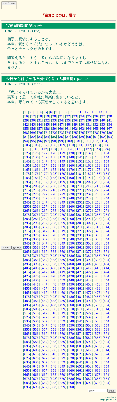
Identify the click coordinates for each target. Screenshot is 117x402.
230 (71, 194)
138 (53, 157)
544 (106, 321)
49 (75, 124)
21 (61, 116)
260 (71, 206)
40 (103, 120)
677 (44, 379)
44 (40, 124)
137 (44, 157)
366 (36, 251)
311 (80, 227)
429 (62, 276)
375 (27, 256)
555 (27, 329)
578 (53, 338)
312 (88, 227)
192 (89, 178)
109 (62, 145)
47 (61, 124)
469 (62, 292)
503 (97, 305)
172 (89, 169)
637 (44, 362)
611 (80, 350)
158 (53, 165)
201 (80, 182)
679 (62, 379)
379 (62, 256)
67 (110, 128)
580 (71, 338)
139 (62, 157)
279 (62, 215)
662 (89, 370)
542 (89, 321)
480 (71, 297)
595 (27, 346)
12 (86, 112)
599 (62, 346)
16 (26, 116)
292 (89, 219)
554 (106, 325)
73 (61, 133)
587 (44, 342)
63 (82, 128)
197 (44, 182)
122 (88, 149)
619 (62, 354)
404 (106, 264)
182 (89, 174)
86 (61, 137)
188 (53, 178)
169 (62, 169)
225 (27, 194)
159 (62, 165)
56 (33, 128)
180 (71, 174)
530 (71, 317)
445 (27, 284)
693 (97, 383)
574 (106, 333)
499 (62, 305)
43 (33, 124)
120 (70, 149)
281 (80, 215)
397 (44, 264)
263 (97, 206)
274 (106, 210)
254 (106, 202)
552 (89, 325)
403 (97, 264)
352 (89, 243)
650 (71, 366)
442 (89, 280)
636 (36, 362)
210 (71, 186)
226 (36, 194)
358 (53, 247)
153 (97, 161)
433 (97, 276)
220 (71, 190)
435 (27, 280)
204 (106, 182)
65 (96, 128)
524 (106, 313)
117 (44, 149)
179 (62, 174)
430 (71, 276)
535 (27, 321)
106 (36, 145)
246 (36, 202)
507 (44, 309)
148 (53, 161)
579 (62, 338)
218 (53, 190)
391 (80, 260)
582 (89, 338)
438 (53, 280)
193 (97, 178)
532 (89, 317)
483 (97, 297)
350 (71, 243)
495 (27, 305)
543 (97, 321)
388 (53, 260)
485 (27, 301)
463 (97, 288)
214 (106, 186)
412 (88, 268)
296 (36, 223)
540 (71, 321)
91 (96, 137)
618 (53, 354)
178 (53, 174)
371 (80, 251)
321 (80, 231)
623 (97, 354)
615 (27, 354)
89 (82, 137)
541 (80, 321)
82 (33, 137)
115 (27, 149)
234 (106, 194)
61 (68, 128)
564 (106, 329)
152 (89, 161)
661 (80, 370)
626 (36, 358)
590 (71, 342)
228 (53, 194)
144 (106, 157)
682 (89, 379)
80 (110, 133)
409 (62, 268)
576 (36, 338)
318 (53, 231)
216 (36, 190)
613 (97, 350)
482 (89, 297)
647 (44, 366)
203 (97, 182)
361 (80, 247)
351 (80, 243)
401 (80, 264)
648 (53, 366)
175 (27, 174)
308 (53, 227)
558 (53, 329)
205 (27, 186)
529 (62, 317)
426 (36, 276)
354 (106, 243)
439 (62, 280)
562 (89, 329)
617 (44, 354)
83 (40, 137)
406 (36, 268)
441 (80, 280)
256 (36, 206)
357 (44, 247)
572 (89, 333)
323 (97, 231)
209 (62, 186)
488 (53, 301)
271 (80, 210)
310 (71, 227)
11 (79, 112)
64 (89, 128)
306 (36, 227)
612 (88, 350)
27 (103, 116)
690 (71, 383)
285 (27, 219)
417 (44, 272)
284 (106, 215)
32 (47, 120)
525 (27, 317)
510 (71, 309)
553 (97, 325)
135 (27, 157)
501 (80, 305)
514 (106, 309)
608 (53, 350)
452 (89, 284)
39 (96, 120)
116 (35, 149)
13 (93, 112)
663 (97, 370)
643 (97, 362)
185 (27, 178)
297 (44, 223)
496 (36, 305)
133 (97, 153)
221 (80, 190)
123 (97, 149)
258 (53, 206)
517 (44, 313)
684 (106, 379)
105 (27, 145)
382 (89, 256)
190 (71, 178)
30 (33, 120)
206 (36, 186)
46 (54, 124)
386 (36, 260)
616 (36, 354)
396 (36, 264)
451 (80, 284)
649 (62, 366)
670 (71, 374)
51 (89, 124)
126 (36, 153)
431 (80, 276)
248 (53, 202)
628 (53, 358)
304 (106, 223)
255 (27, 206)
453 (97, 284)
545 (27, 325)
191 (80, 178)
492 (89, 301)
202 (89, 182)
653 (97, 366)
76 (82, 133)
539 (62, 321)
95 (33, 141)
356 (36, 247)
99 (61, 141)
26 (96, 116)
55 (26, 128)
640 (71, 362)
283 (97, 215)
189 (62, 178)
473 (97, 292)
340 (71, 239)
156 (36, 165)
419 (62, 272)
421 (80, 272)
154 (106, 161)
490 (71, 301)
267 (44, 210)
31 (40, 120)
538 (53, 321)
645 (27, 366)
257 (44, 206)
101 (78, 141)
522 (89, 313)
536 (36, 321)
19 (47, 116)
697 (44, 387)
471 (80, 292)
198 (53, 182)
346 (36, 243)
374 (106, 251)
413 (97, 268)
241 (80, 198)
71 (47, 133)
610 (71, 350)
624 (106, 354)
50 (82, 124)
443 (97, 280)
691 (80, 383)
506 (36, 309)
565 (27, 333)
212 (88, 186)
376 (36, 256)
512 (88, 309)
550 (71, 325)
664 (106, 370)
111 (79, 145)
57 (40, 128)
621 (80, 354)
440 (71, 280)
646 (36, 366)
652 (89, 366)
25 (89, 116)
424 (106, 272)
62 (75, 128)
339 (62, 239)
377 (44, 256)
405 (27, 268)
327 (44, 235)
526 (36, 317)
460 (71, 288)
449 (62, 284)
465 (27, 292)
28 (110, 116)
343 (97, 239)
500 (71, 305)
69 (33, 133)
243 (97, 198)
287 (44, 219)
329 (62, 235)
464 (106, 288)
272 (89, 210)
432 (89, 276)
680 (71, 379)
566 (36, 333)
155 (27, 165)
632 (89, 358)
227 (44, 194)
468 (53, 292)
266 (36, 210)
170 (71, 169)
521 (80, 313)
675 (27, 379)
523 (97, 313)
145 (27, 161)
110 (71, 145)
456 (36, 288)
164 (106, 165)
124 (105, 149)
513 (97, 309)
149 (62, 161)
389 (62, 260)
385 (27, 260)
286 (36, 219)
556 (36, 329)
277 (44, 215)
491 (80, 301)
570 (71, 333)
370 (71, 251)
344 (106, 239)
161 (80, 165)
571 (80, 333)
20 (54, 116)
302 (89, 223)
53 (103, 124)
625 (27, 358)
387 (44, 260)
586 (36, 342)
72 (54, 133)
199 (62, 182)
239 (62, 198)
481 (80, 297)
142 (89, 157)
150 (71, 161)
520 (71, 313)
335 (27, 239)
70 (40, 133)
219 (62, 190)
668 (53, 374)
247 (44, 202)
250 (71, 202)
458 (53, 288)
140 (71, 157)
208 (53, 186)
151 (80, 161)
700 (71, 387)
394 (106, 260)
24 (82, 116)
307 (44, 227)
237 (44, 198)
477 (44, 297)
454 (106, 284)
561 (80, 329)
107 (44, 145)
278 (53, 215)
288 (53, 219)
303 (97, 223)
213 (97, 186)
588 (53, 342)
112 (88, 145)
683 (97, 379)
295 (27, 223)
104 (104, 141)
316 (36, 231)
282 (89, 215)
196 (36, 182)
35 (68, 120)
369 (62, 251)
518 (53, 313)
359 (62, 247)
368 (53, 251)
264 (106, 206)
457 (44, 288)
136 (36, 157)
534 (106, 317)
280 (71, 215)
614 (106, 350)
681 (80, 379)
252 (89, 202)
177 (44, 174)
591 (80, 342)
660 (71, 370)
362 (89, 247)
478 (53, 297)
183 (97, 174)
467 (44, 292)
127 (44, 153)
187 (44, 178)
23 (75, 116)
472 (89, 292)
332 (89, 235)
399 (62, 264)
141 (80, 157)
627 (44, 358)
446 (36, 284)
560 (71, 329)
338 (53, 239)
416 (36, 272)
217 (44, 190)
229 (62, 194)
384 (106, 256)
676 (36, 379)
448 (53, 284)
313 (97, 227)
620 (71, 354)
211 (80, 186)
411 (80, 268)
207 (44, 186)
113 (97, 145)
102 (86, 141)
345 (27, 243)
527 (44, 317)
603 (97, 346)
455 (27, 288)
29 (26, 120)
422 (89, 272)
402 (89, 264)
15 (107, 112)
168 (53, 169)
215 (27, 190)
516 (36, 313)
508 (53, 309)
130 (71, 153)
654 (106, 366)
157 (44, 165)
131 (80, 153)
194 (106, 178)
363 (97, 247)
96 (40, 141)
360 (71, 247)
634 (106, 358)
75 (75, 133)
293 (97, 219)
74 (68, 133)
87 (68, 137)
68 (26, 133)
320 (71, 231)
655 (27, 370)
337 (44, 239)
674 (106, 374)
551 (80, 325)
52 (96, 124)
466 (36, 292)
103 (95, 141)
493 (97, 301)
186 (36, 178)
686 (36, 383)
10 (72, 112)
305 (27, 227)
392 (89, 260)
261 (80, 206)
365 (27, 251)
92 (103, 137)
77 (89, 133)
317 (44, 231)
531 (80, 317)
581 (80, 338)
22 (68, 116)
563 (97, 329)
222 (89, 190)
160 (71, 165)
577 (44, 338)
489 (62, 301)
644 (106, 362)
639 (62, 362)
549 (62, 325)
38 (89, 120)
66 (103, 128)
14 (100, 112)
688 (53, 383)
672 (89, 374)
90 (89, 137)
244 (106, 198)
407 (44, 268)
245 (27, 202)
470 (71, 292)
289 (62, 219)
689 (62, 383)
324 (106, 231)
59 (54, 128)
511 (80, 309)
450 (71, 284)
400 (71, 264)
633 (97, 358)
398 (53, 264)
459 (62, 288)
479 (62, 297)
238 (53, 198)
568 (53, 333)
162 (89, 165)
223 (97, 190)
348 (53, 243)
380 (71, 256)
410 (71, 268)
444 (106, 280)
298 (53, 223)
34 (61, 120)
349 (62, 243)
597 (44, 346)
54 (110, 124)
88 (75, 137)
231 (80, 194)
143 (97, 157)
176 (36, 174)
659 (62, 370)
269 (62, 210)
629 (62, 358)
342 (89, 239)
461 (80, 288)
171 (80, 169)
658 (53, 370)
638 (53, 362)
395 (27, 264)
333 (97, 235)
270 (71, 210)
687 (44, 383)
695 (27, 387)
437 (44, 280)
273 (97, 210)
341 (80, 239)
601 (80, 346)
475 (27, 297)
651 (80, 366)
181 (80, 174)
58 (47, 128)
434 (106, 276)
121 (79, 149)
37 (82, 120)
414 (106, 268)
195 (27, 182)
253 (97, 202)
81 (26, 137)
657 (44, 370)
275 (27, 215)
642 (89, 362)
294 (106, 219)
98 (54, 141)
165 (27, 169)
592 (89, 342)
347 (44, 243)
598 (53, 346)
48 (68, 124)
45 (47, 124)
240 (71, 198)
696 (36, 387)
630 (71, 358)
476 (36, 297)
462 (89, 288)
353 (97, 243)
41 (110, 120)
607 (44, 350)
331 (80, 235)
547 (44, 325)
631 (80, 358)
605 (27, 350)
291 (80, 219)
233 (97, 194)
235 (27, 198)
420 (71, 272)
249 (62, 202)
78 (96, 133)
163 (97, 165)
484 (106, 297)
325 (27, 235)
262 (89, 206)
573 (97, 333)
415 (27, 272)
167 (44, 169)
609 (62, 350)
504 (106, 305)
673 (97, 374)
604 (106, 346)
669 (62, 374)
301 (80, 223)
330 (71, 235)
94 (26, 141)
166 (36, 169)
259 (62, 206)
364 (106, 247)
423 (97, 272)
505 (27, 309)
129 (62, 153)
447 (44, 284)
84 (47, 137)
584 (106, 338)
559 (62, 329)
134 (106, 153)
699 (62, 387)
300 (71, 223)
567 (44, 333)
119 (61, 149)
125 (27, 153)
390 (71, 260)
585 (27, 342)
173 (97, 169)
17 (33, 116)
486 (36, 301)
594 (106, 342)
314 (106, 227)
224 (106, 190)
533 (97, 317)
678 (53, 379)
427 (44, 276)
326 (36, 235)
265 (27, 210)
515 (27, 313)
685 (27, 383)
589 (62, 342)
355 (27, 247)
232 (89, 194)
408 (53, 268)
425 (27, 276)
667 (44, 374)
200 (71, 182)
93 (110, 137)
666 (36, 374)
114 (105, 145)
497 (44, 305)
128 (53, 153)
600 (71, 346)
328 (53, 235)
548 (53, 325)
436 (36, 280)
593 (97, 342)
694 (106, 383)
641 (80, 362)
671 (80, 374)
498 (53, 305)
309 (62, 227)
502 (89, 305)
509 (62, 309)
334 (106, 235)
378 (53, 256)
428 (53, 276)
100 (69, 141)
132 (89, 153)
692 (89, 383)
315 (27, 231)
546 (36, 325)
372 (89, 251)
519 (62, 313)
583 (97, 338)
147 (44, 161)
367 (44, 251)
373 (97, 251)
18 (40, 116)
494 (106, 301)
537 (44, 321)
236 (36, 198)
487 (44, 301)
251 (80, 202)
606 (36, 350)
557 (44, 329)
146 (36, 161)
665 (27, 374)
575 (27, 338)
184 (106, 174)
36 (75, 120)
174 (106, 169)
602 (89, 346)
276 (36, 215)
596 (36, 346)
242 (89, 198)
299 (62, 223)
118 (53, 149)
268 (53, 210)
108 (53, 145)
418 (53, 272)
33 (54, 120)
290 (71, 219)
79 (103, 133)
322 (89, 231)
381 (80, 256)
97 (47, 141)
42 (26, 124)
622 (89, 354)
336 (36, 239)
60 (61, 128)
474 (106, 292)
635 (27, 362)
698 (53, 387)
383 (97, 256)
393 (97, 260)
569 (62, 333)
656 (36, 370)
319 (62, 231)
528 (53, 317)
